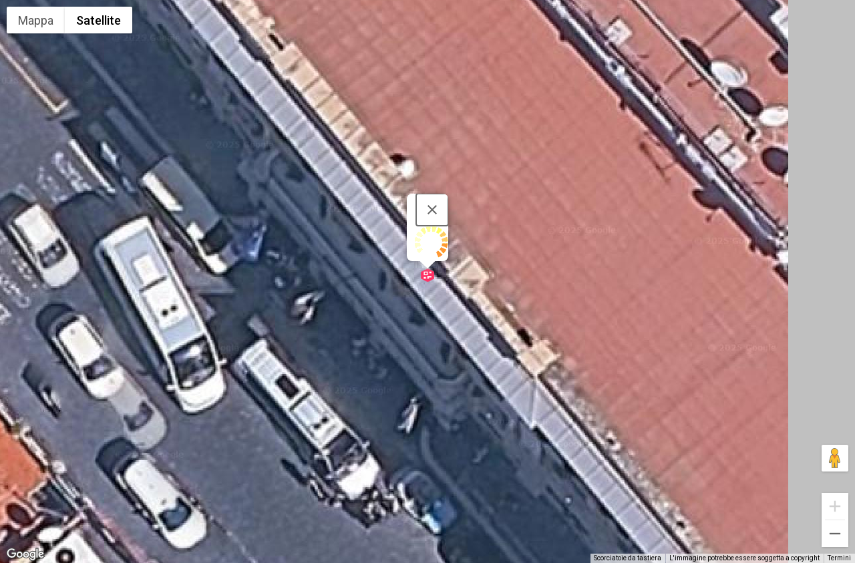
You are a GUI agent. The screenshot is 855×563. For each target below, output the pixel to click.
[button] (427, 275)
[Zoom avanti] (835, 506)
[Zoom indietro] (835, 533)
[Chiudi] (432, 210)
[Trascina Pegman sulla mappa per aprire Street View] (835, 458)
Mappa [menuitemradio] (35, 20)
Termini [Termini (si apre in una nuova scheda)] (839, 558)
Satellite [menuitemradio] (98, 20)
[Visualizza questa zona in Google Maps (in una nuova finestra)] (25, 554)
